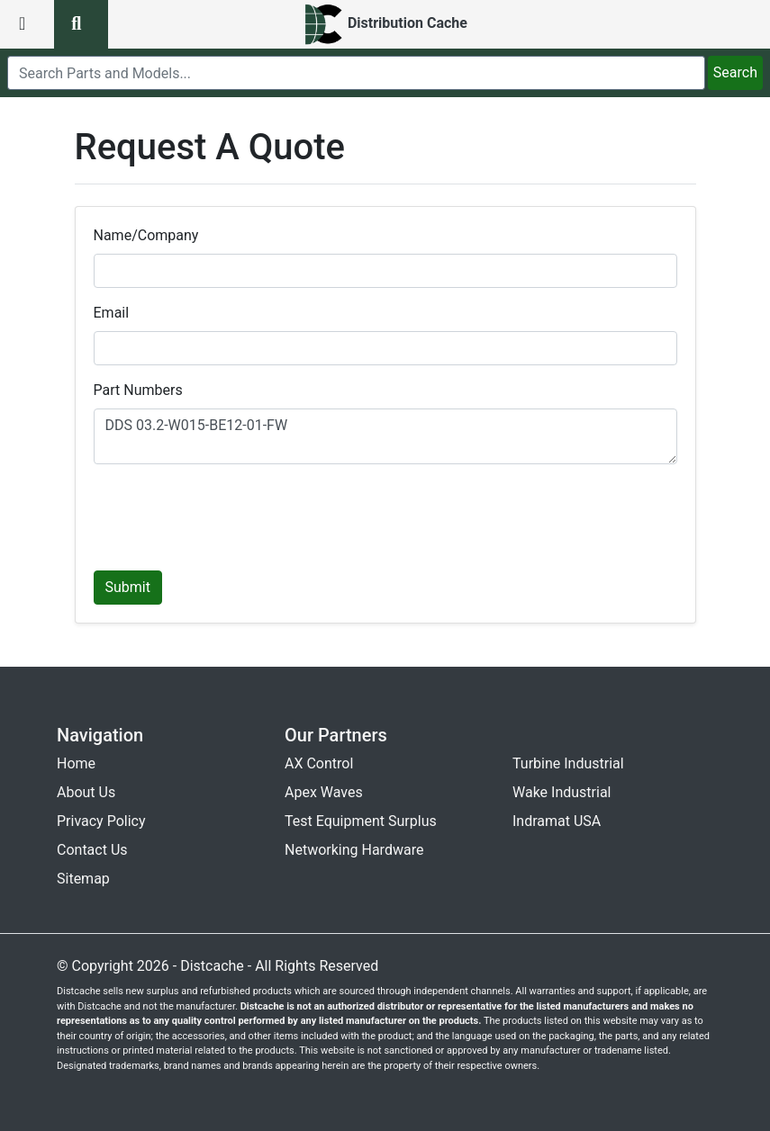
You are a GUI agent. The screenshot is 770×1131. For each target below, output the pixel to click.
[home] (385, 24)
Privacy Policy (101, 821)
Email (112, 312)
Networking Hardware (354, 849)
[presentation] (230, 514)
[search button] (81, 24)
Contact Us (92, 849)
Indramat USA (556, 821)
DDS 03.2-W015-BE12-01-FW (385, 436)
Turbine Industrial (568, 763)
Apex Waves (324, 792)
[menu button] (27, 24)
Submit (127, 587)
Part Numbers (138, 390)
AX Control (319, 763)
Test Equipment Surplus (361, 821)
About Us (86, 792)
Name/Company (146, 235)
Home (76, 763)
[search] (356, 73)
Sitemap (83, 878)
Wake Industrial (561, 792)
